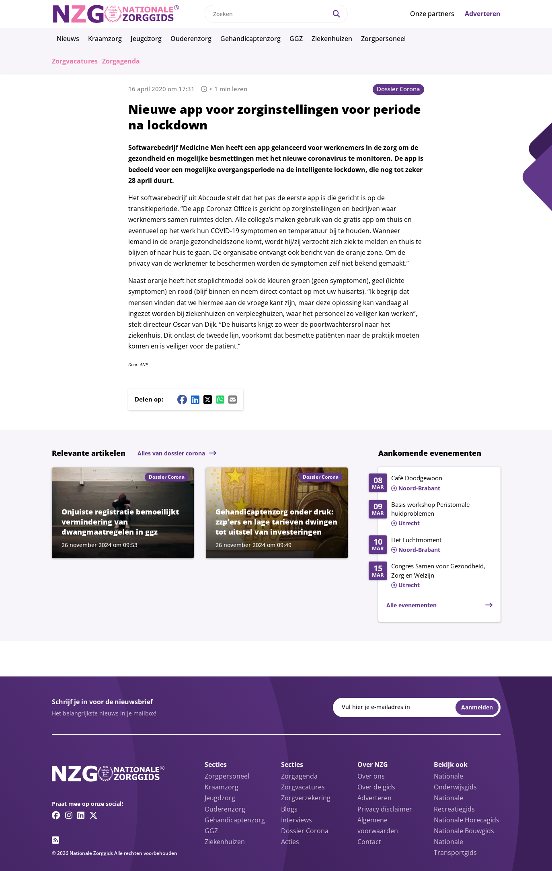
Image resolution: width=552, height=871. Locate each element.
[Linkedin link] (80, 815)
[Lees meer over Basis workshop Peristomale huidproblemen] (430, 514)
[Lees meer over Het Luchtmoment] (430, 545)
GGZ (296, 38)
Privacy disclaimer (384, 809)
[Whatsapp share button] (220, 399)
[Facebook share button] (182, 399)
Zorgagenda (121, 61)
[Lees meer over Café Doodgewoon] (430, 483)
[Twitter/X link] (93, 815)
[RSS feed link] (55, 840)
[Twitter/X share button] (207, 399)
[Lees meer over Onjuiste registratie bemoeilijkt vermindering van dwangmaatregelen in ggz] (123, 512)
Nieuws (68, 38)
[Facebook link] (56, 815)
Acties (290, 841)
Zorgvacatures (75, 61)
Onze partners (432, 13)
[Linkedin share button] (195, 399)
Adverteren (483, 13)
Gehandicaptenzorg (250, 38)
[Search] (336, 14)
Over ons (371, 776)
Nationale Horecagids (466, 820)
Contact (369, 841)
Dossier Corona (398, 89)
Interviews (296, 820)
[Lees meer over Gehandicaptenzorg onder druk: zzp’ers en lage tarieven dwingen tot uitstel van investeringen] (277, 512)
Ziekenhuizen (332, 38)
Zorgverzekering (305, 797)
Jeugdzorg (146, 38)
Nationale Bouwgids (464, 830)
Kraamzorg (105, 38)
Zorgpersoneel (383, 38)
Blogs (289, 809)
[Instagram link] (68, 815)
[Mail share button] (232, 399)
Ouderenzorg (190, 38)
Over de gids (376, 787)
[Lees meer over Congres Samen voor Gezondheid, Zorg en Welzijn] (430, 576)
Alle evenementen (411, 605)
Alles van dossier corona (171, 453)
